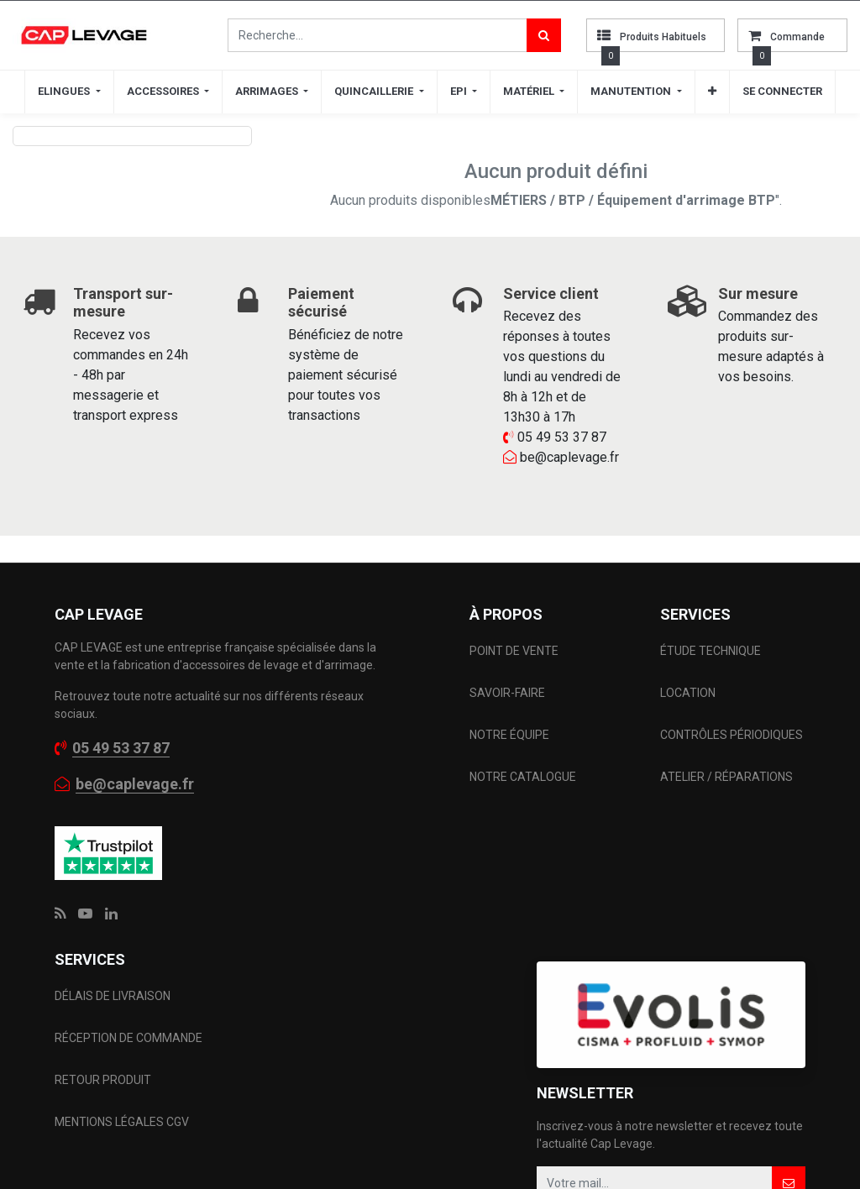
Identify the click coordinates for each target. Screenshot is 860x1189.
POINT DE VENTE (513, 650)
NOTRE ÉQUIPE (509, 734)
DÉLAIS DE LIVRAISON (114, 996)
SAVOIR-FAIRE (507, 692)
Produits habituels (663, 37)
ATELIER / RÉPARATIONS (726, 776)
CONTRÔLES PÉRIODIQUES (731, 734)
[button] (712, 92)
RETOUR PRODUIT (103, 1080)
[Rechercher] (544, 35)
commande (797, 37)
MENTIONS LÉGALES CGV (122, 1122)
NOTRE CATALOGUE (522, 776)
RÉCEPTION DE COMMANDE (128, 1038)
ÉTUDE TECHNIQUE (711, 650)
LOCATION (689, 692)
